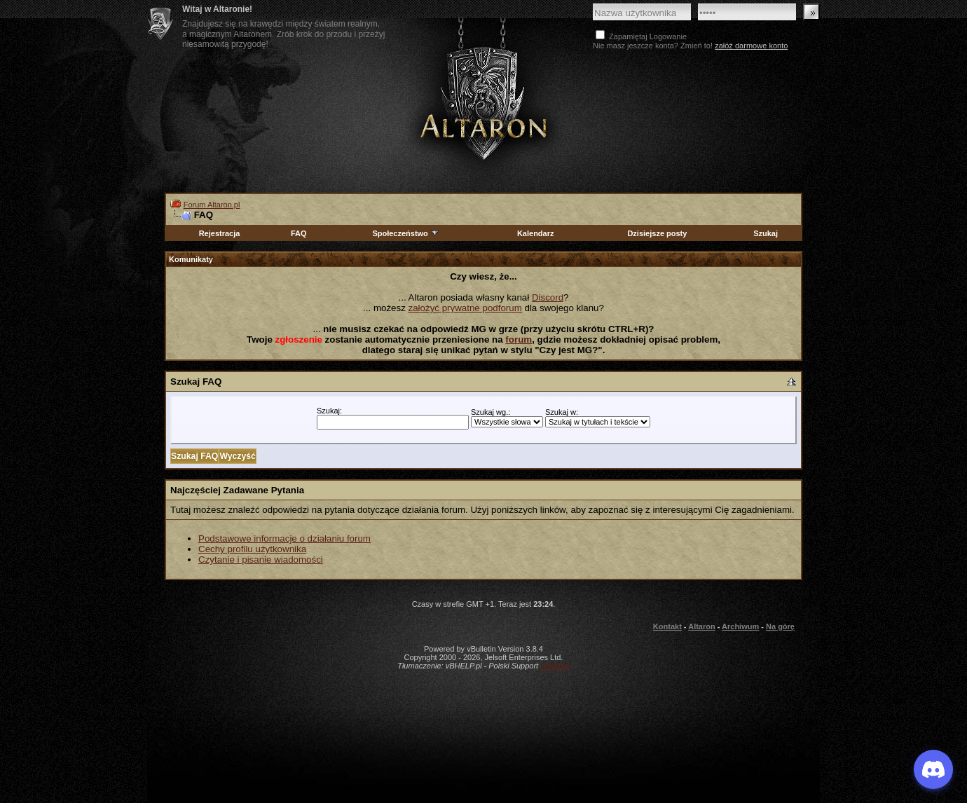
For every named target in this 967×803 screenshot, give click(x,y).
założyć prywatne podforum (465, 308)
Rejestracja (219, 233)
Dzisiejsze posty (657, 233)
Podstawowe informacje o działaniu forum (284, 538)
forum (518, 339)
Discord (547, 297)
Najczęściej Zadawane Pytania (237, 490)
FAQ (299, 233)
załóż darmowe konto (751, 45)
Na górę (780, 626)
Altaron (483, 102)
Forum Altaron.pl (212, 204)
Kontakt (667, 626)
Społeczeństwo (405, 233)
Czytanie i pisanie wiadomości (260, 559)
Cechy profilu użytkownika (252, 549)
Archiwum (740, 626)
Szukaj (765, 233)
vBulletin (555, 665)
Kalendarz (535, 233)
